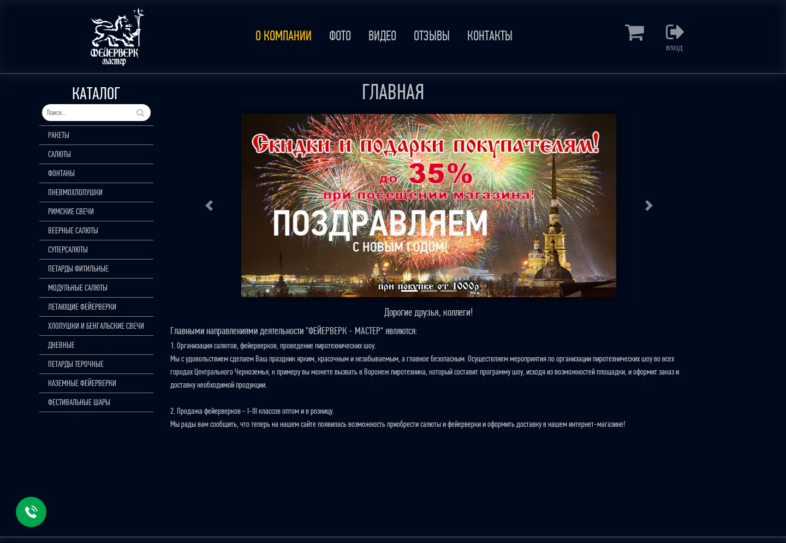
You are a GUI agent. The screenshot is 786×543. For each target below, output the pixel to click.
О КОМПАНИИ (283, 36)
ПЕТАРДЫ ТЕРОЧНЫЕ (76, 364)
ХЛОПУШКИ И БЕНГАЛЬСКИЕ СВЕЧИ (96, 326)
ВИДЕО (382, 36)
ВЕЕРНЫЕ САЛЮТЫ (73, 230)
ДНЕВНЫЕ (61, 345)
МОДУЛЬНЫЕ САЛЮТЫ (78, 287)
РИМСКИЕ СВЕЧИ (71, 211)
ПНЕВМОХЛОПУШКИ (75, 192)
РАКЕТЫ (58, 135)
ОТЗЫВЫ (432, 36)
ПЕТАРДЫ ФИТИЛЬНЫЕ (78, 268)
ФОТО (340, 36)
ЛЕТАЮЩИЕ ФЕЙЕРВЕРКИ (82, 306)
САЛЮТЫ (59, 154)
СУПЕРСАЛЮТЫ (68, 249)
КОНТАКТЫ (490, 36)
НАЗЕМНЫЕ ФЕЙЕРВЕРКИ (82, 383)
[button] (209, 205)
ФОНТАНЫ (61, 173)
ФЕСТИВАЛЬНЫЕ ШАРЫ (79, 402)
